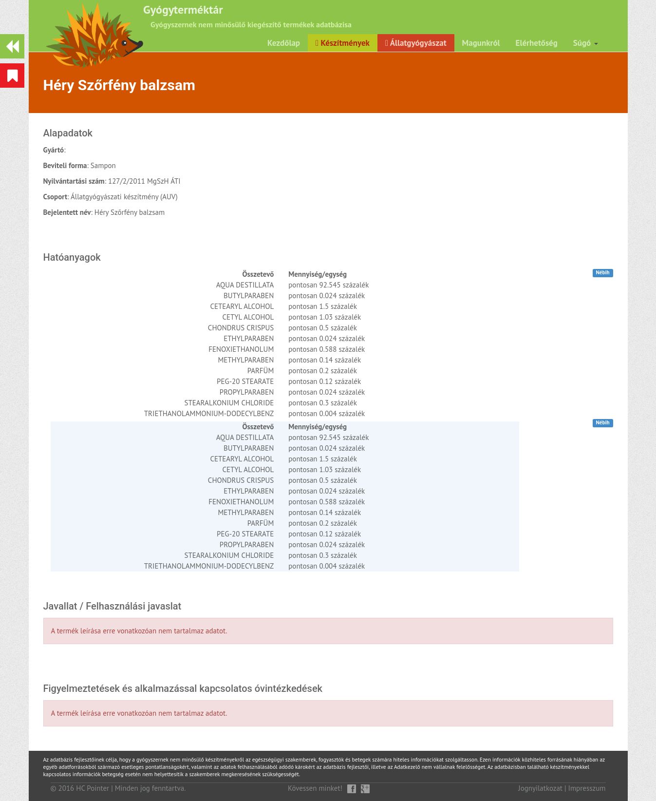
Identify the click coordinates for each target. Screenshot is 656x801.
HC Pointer (92, 788)
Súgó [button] (585, 43)
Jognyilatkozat (540, 788)
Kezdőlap (283, 43)
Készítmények (343, 43)
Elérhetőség (537, 43)
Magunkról (481, 43)
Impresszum (587, 788)
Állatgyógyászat (416, 43)
